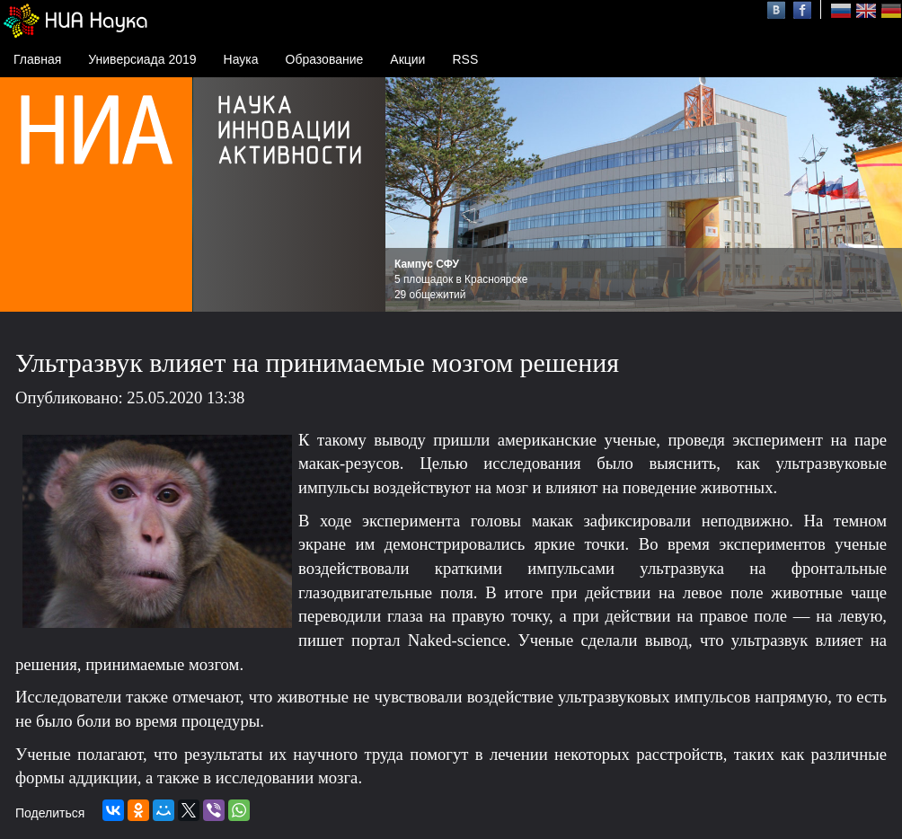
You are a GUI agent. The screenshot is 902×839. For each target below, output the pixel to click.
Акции (407, 59)
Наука (241, 59)
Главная (37, 59)
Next (878, 195)
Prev (408, 195)
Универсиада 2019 (142, 59)
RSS (465, 59)
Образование (325, 59)
